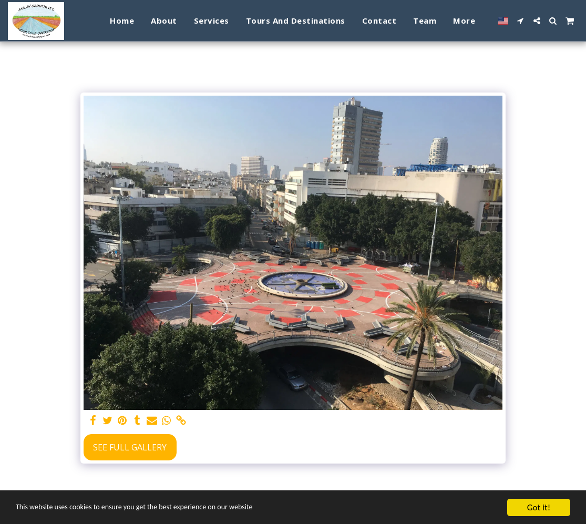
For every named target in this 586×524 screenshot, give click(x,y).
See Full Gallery (130, 447)
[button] (520, 21)
